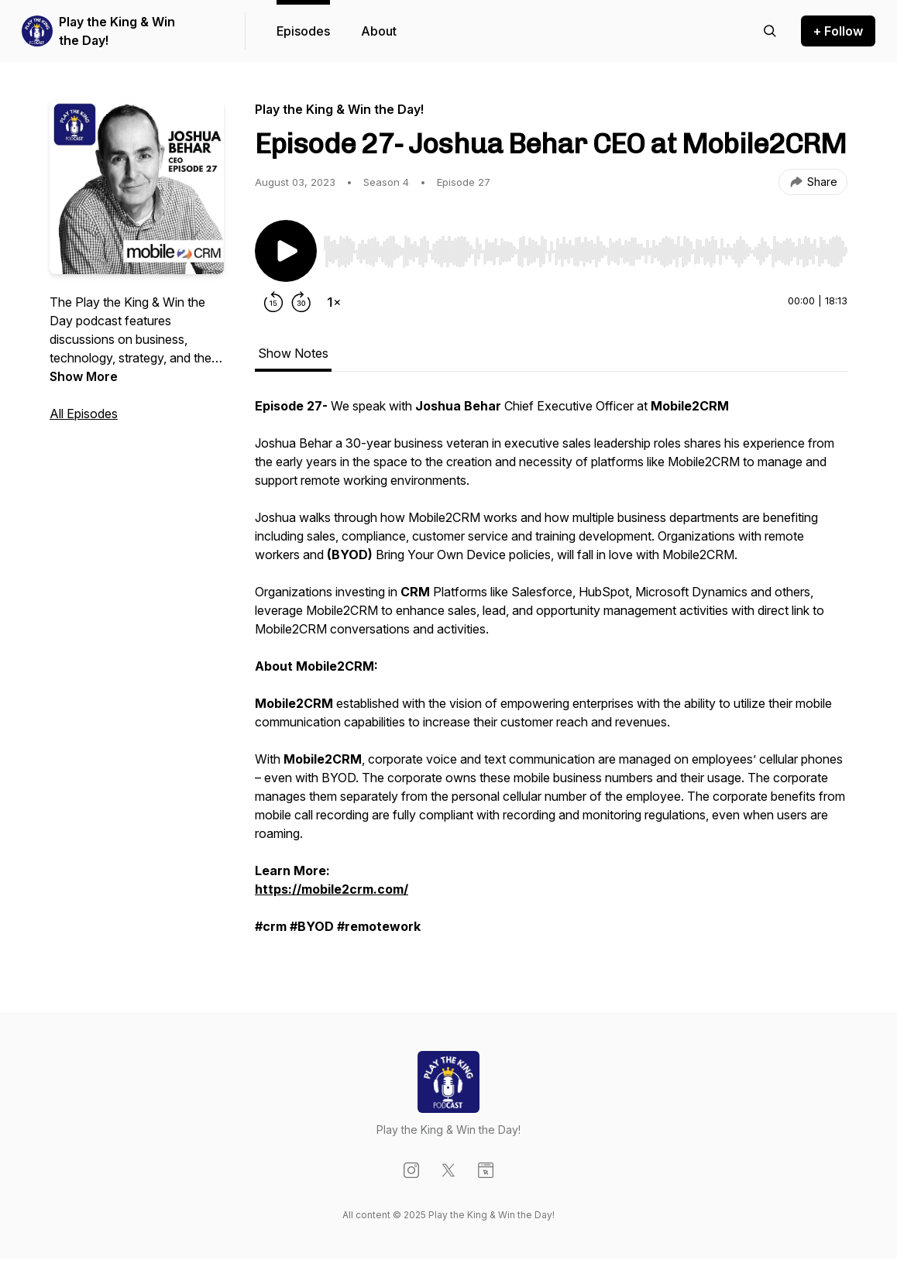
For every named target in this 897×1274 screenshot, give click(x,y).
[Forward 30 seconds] (301, 302)
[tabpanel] (551, 674)
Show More (84, 376)
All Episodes (84, 413)
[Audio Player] (585, 247)
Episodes (303, 31)
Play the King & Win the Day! (117, 31)
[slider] (585, 251)
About (379, 31)
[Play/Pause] (286, 251)
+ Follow (838, 31)
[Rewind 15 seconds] (273, 302)
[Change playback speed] (333, 302)
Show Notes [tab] (293, 353)
